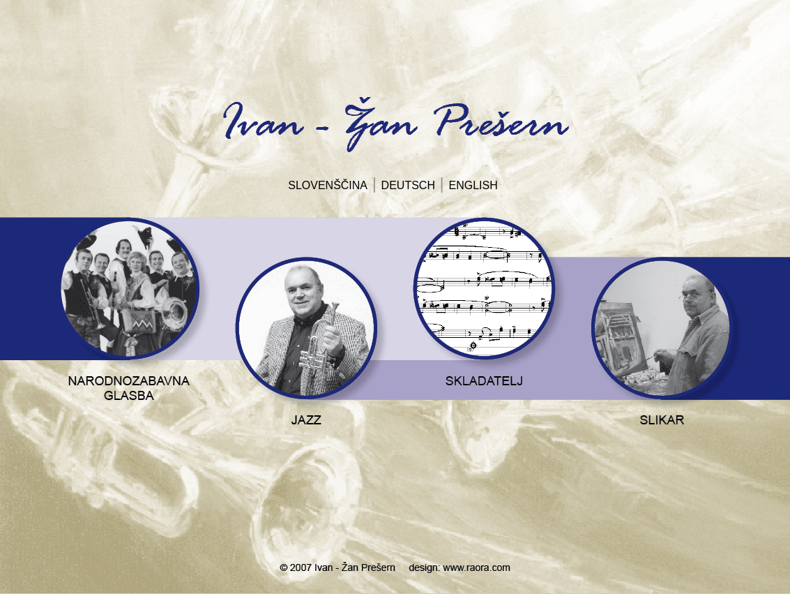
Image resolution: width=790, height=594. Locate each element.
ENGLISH (473, 185)
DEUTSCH (408, 185)
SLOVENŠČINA (327, 185)
